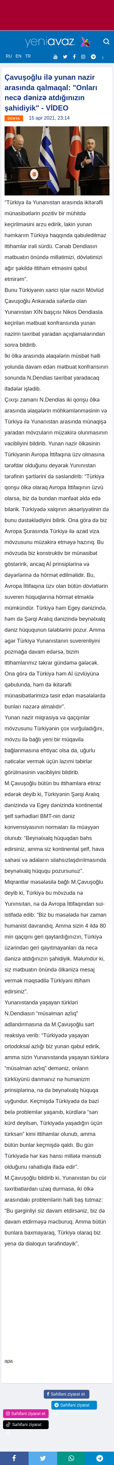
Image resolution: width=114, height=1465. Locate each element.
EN (18, 56)
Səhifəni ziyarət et (66, 1394)
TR (28, 56)
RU (9, 56)
